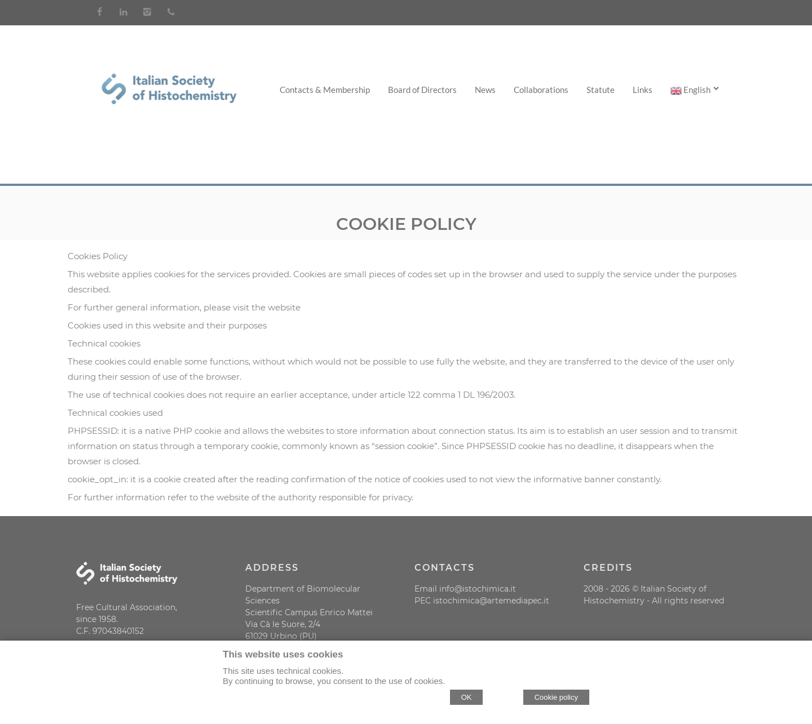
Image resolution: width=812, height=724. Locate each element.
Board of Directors (422, 90)
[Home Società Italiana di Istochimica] (169, 101)
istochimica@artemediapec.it (491, 601)
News (485, 90)
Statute (600, 90)
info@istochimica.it (477, 589)
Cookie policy (556, 697)
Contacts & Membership (325, 90)
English (695, 90)
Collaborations (541, 90)
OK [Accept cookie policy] (466, 697)
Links (642, 90)
